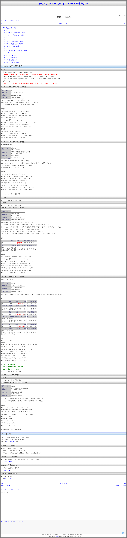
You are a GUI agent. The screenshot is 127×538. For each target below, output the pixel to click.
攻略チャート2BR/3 (6, 486)
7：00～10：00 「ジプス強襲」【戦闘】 (15, 32)
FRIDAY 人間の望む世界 (9, 28)
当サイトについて (19, 521)
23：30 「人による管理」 (11, 57)
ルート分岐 (6, 53)
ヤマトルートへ (8, 478)
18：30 (6, 48)
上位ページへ (63, 483)
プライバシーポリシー (7, 521)
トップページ (4, 20)
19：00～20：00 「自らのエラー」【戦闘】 (16, 50)
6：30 (5, 30)
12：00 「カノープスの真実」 (12, 46)
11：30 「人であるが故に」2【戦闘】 (14, 44)
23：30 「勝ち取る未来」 (11, 60)
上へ (63, 486)
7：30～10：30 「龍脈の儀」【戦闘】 (14, 35)
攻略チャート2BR (14, 20)
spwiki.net (56, 536)
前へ (2, 23)
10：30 (6, 39)
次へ (125, 23)
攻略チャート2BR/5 (121, 486)
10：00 (6, 37)
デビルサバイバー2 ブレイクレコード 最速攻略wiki (63, 3)
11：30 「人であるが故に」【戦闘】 (14, 41)
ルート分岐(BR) (10, 441)
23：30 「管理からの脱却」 (11, 62)
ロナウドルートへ (9, 470)
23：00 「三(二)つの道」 (11, 55)
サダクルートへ (8, 461)
